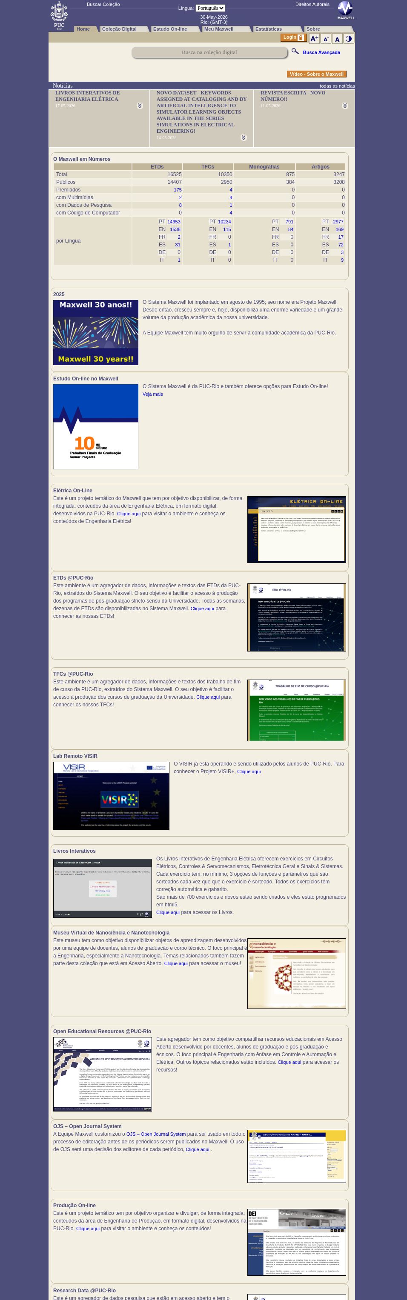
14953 (174, 221)
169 (340, 229)
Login (294, 37)
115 (227, 229)
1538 (175, 229)
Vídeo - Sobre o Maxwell (317, 74)
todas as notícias (337, 86)
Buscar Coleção (103, 4)
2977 (338, 221)
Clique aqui (128, 518)
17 (341, 237)
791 (289, 221)
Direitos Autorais (312, 4)
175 (177, 189)
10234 (224, 221)
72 (341, 244)
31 (178, 244)
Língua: (186, 8)
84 (290, 229)
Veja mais (302, 332)
